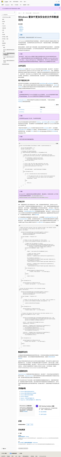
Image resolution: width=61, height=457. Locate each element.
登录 (59, 1)
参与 (16, 456)
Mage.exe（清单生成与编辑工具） (27, 398)
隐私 (19, 456)
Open (41, 109)
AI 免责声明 (3, 456)
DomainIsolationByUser (23, 218)
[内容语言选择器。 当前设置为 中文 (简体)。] (4, 453)
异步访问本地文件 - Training (23, 436)
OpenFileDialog (42, 83)
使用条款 (32, 456)
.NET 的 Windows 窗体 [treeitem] (6, 17)
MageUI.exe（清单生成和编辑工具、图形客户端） (30, 399)
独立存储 (37, 214)
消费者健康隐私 (25, 456)
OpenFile (56, 85)
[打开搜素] (56, 2)
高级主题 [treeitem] (4, 28)
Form (32, 131)
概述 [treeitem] (3, 19)
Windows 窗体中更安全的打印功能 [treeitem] (8, 57)
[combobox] (8, 15)
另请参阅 (21, 30)
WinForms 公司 (36, 13)
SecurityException (50, 129)
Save (41, 111)
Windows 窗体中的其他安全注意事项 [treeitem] (8, 61)
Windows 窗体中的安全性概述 (26, 394)
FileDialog (20, 101)
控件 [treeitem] (3, 32)
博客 (12, 456)
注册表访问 (21, 29)
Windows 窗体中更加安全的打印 (27, 391)
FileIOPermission (21, 69)
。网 (23, 13)
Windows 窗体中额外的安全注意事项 (28, 393)
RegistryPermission (22, 374)
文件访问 (21, 26)
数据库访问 (21, 27)
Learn (19, 13)
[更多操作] (58, 13)
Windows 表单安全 (24, 396)
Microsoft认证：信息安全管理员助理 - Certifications (28, 442)
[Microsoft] (2, 1)
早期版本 (8, 456)
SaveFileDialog (50, 83)
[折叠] (14, 12)
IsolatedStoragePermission (29, 211)
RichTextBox (46, 127)
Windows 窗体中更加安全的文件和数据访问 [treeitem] (9, 54)
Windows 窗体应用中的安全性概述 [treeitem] (8, 50)
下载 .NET (57, 4)
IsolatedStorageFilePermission (50, 217)
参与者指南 (25, 411)
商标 (36, 456)
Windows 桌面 (28, 13)
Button (39, 131)
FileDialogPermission (22, 99)
